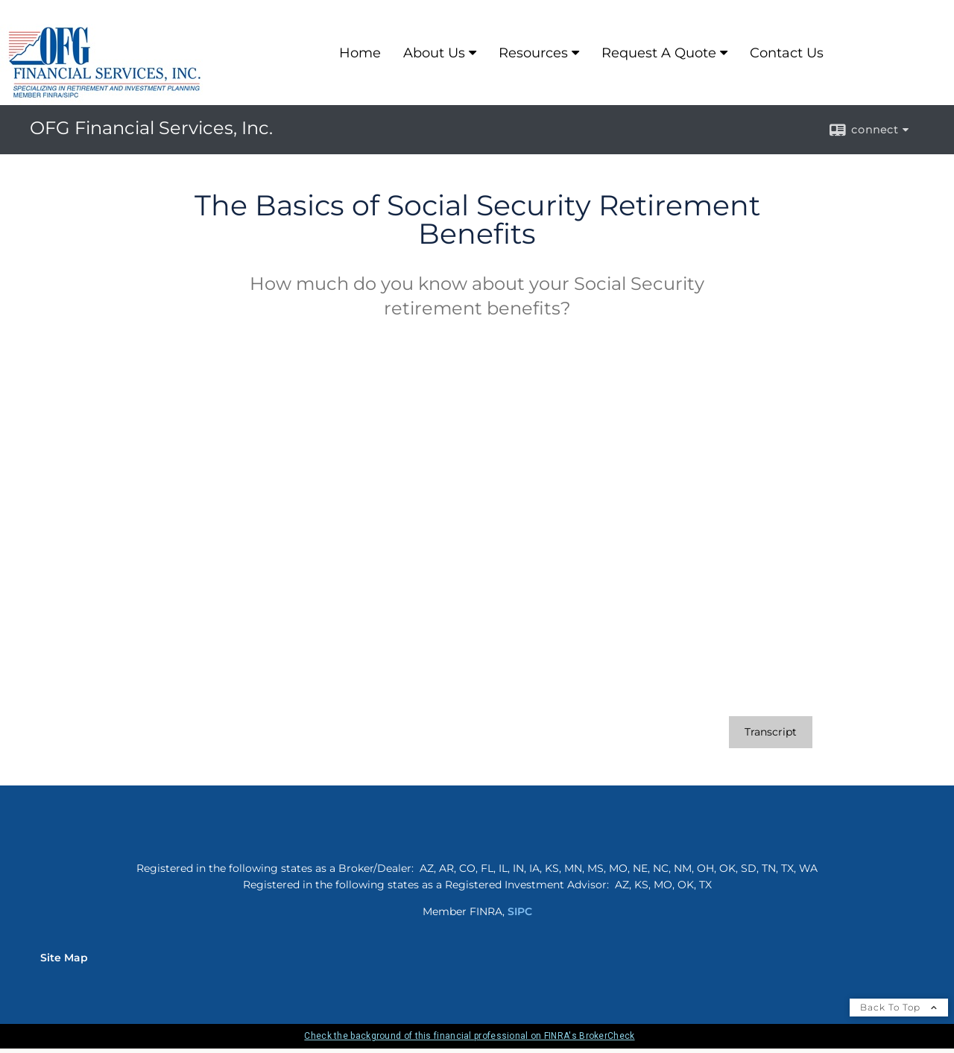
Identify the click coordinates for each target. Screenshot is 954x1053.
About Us (434, 53)
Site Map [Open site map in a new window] (64, 957)
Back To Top (899, 1007)
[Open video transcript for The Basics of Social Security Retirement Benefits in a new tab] (770, 732)
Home (360, 53)
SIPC (520, 911)
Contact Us (787, 53)
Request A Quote (658, 53)
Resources (533, 53)
